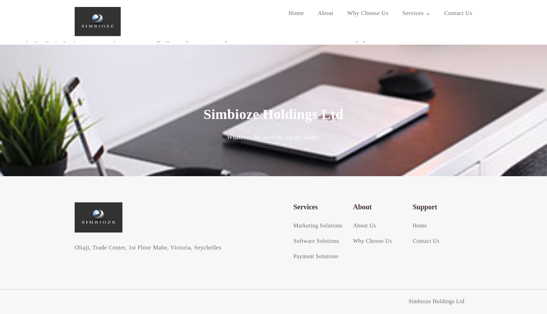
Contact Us (458, 13)
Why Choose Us (367, 13)
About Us (364, 226)
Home (296, 13)
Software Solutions (316, 241)
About (326, 13)
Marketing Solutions (318, 226)
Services (413, 13)
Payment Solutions (315, 256)
